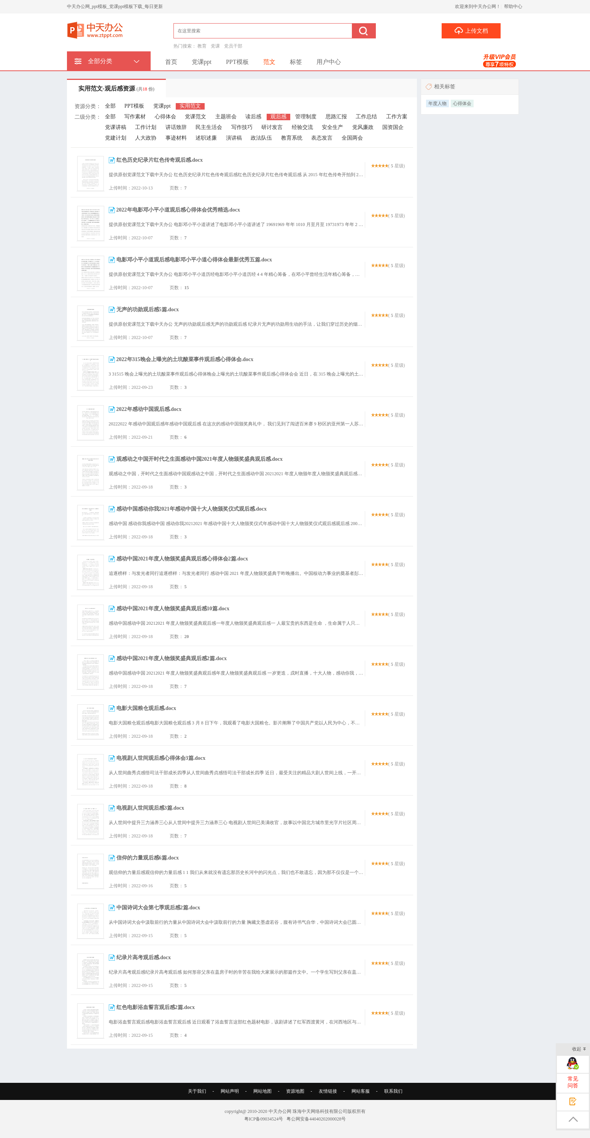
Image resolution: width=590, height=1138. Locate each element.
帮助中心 (513, 6)
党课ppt (202, 62)
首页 (171, 62)
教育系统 (291, 138)
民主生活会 (209, 127)
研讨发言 (272, 127)
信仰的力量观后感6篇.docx (147, 858)
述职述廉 (206, 138)
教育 (202, 46)
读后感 (253, 116)
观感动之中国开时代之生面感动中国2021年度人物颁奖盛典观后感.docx (199, 459)
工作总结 (366, 116)
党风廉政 (363, 127)
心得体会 (165, 116)
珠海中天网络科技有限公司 (320, 1111)
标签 (296, 62)
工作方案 (396, 116)
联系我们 (393, 1091)
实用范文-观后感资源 (116, 88)
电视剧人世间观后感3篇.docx (150, 808)
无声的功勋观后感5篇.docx (147, 309)
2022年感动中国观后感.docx (149, 409)
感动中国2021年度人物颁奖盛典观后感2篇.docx (171, 658)
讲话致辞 (176, 127)
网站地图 (262, 1091)
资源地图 (295, 1091)
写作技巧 (242, 127)
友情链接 (328, 1091)
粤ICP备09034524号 (263, 1119)
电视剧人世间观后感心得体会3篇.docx (161, 758)
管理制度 (305, 116)
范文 (269, 62)
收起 (579, 1049)
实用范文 (190, 106)
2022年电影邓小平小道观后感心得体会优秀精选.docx (178, 210)
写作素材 (135, 116)
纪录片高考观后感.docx (143, 957)
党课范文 (195, 116)
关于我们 (197, 1091)
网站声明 (230, 1091)
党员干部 (233, 46)
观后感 (278, 116)
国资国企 (393, 127)
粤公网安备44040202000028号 (316, 1119)
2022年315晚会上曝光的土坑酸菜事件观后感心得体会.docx (185, 359)
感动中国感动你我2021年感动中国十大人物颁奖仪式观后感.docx (191, 509)
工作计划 (145, 127)
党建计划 (115, 138)
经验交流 (302, 127)
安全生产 (332, 127)
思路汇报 (336, 116)
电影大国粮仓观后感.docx (146, 708)
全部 (110, 106)
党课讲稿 (115, 127)
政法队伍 (261, 138)
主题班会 (226, 116)
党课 (215, 46)
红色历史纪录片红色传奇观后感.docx (159, 160)
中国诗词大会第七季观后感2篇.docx (158, 907)
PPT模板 (237, 62)
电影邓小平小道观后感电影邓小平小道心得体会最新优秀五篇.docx (194, 260)
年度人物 (437, 103)
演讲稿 (234, 138)
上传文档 (471, 30)
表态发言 (321, 138)
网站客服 (360, 1091)
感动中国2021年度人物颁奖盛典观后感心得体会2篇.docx (182, 559)
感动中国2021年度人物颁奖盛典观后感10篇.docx (173, 608)
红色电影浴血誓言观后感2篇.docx (155, 1007)
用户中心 (328, 62)
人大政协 (145, 138)
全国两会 (352, 138)
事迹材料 (176, 138)
